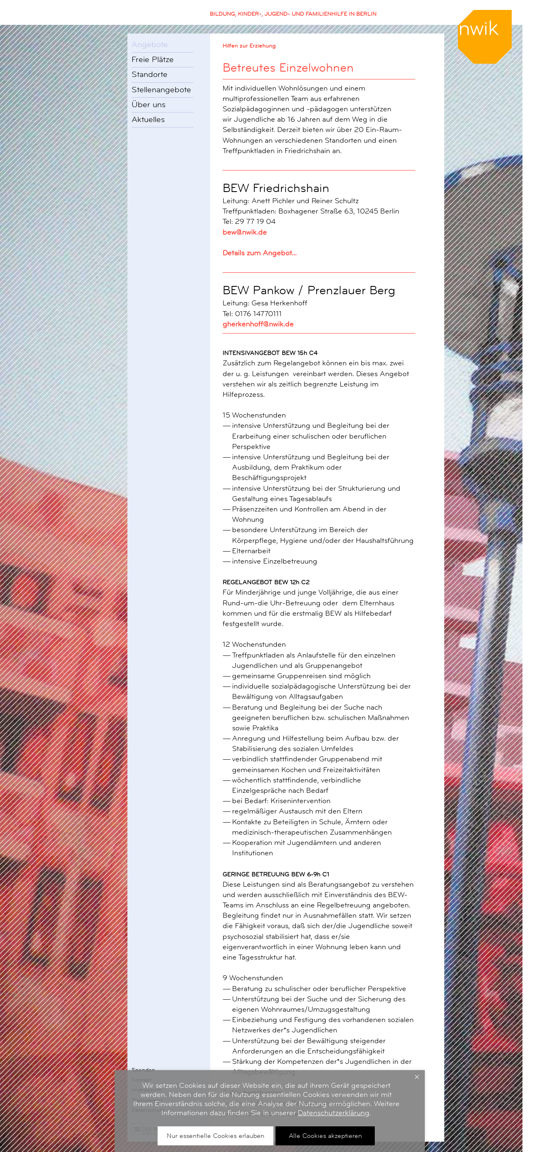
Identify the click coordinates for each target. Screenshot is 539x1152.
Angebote (150, 45)
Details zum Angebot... (260, 252)
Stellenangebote (161, 90)
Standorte (150, 74)
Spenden (143, 1069)
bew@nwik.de (245, 232)
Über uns (148, 105)
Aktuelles (148, 120)
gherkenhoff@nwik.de (258, 324)
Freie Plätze (153, 60)
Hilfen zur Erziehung (249, 45)
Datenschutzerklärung (333, 1112)
